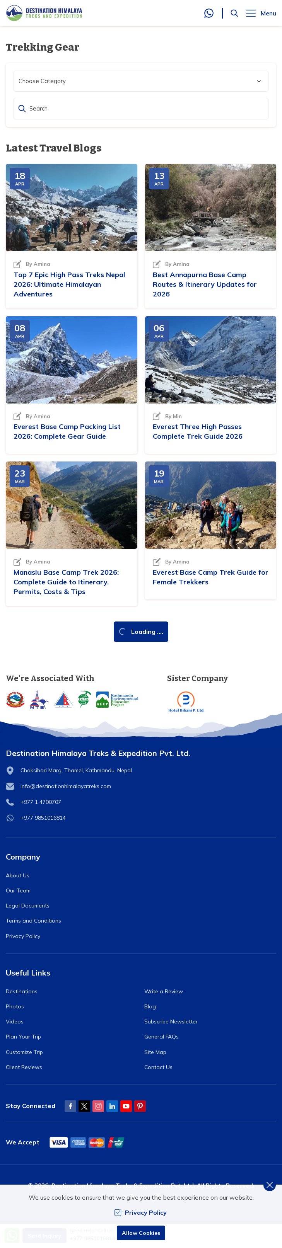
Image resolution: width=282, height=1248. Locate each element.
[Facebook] (70, 1106)
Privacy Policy (23, 936)
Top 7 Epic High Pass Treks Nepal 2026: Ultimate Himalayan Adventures (69, 284)
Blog (150, 1006)
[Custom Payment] (87, 1142)
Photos (15, 1006)
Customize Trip (24, 1052)
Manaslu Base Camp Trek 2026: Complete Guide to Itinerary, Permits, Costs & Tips (66, 582)
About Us (17, 875)
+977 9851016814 (43, 817)
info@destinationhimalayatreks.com (66, 786)
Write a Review (163, 991)
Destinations (22, 991)
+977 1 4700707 (41, 802)
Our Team (18, 890)
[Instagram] (98, 1106)
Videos (15, 1021)
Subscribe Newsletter (171, 1021)
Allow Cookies (141, 1232)
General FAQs (161, 1036)
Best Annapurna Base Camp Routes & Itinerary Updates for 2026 (205, 284)
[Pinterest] (140, 1106)
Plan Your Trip (23, 1036)
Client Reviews (24, 1067)
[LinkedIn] (112, 1106)
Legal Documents (28, 905)
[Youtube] (126, 1106)
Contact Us (158, 1067)
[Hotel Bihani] (222, 701)
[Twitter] (84, 1106)
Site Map (155, 1052)
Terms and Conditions (33, 920)
